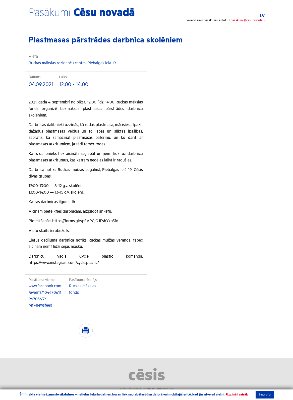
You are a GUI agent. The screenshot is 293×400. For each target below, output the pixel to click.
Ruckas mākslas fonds (82, 289)
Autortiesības (165, 389)
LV (262, 16)
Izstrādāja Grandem (141, 389)
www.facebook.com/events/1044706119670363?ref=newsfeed (45, 296)
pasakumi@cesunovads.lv (248, 20)
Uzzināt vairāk (237, 394)
